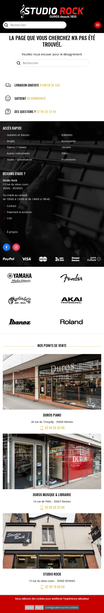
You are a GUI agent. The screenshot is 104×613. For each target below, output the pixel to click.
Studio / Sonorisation (19, 159)
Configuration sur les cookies (61, 607)
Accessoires (68, 141)
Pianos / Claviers (17, 147)
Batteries (66, 135)
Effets (64, 153)
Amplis (11, 141)
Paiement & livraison (19, 212)
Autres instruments (18, 153)
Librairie (66, 147)
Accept (29, 607)
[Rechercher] (34, 25)
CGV (9, 218)
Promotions (68, 159)
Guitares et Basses (18, 135)
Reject (39, 607)
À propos (12, 232)
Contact (11, 206)
